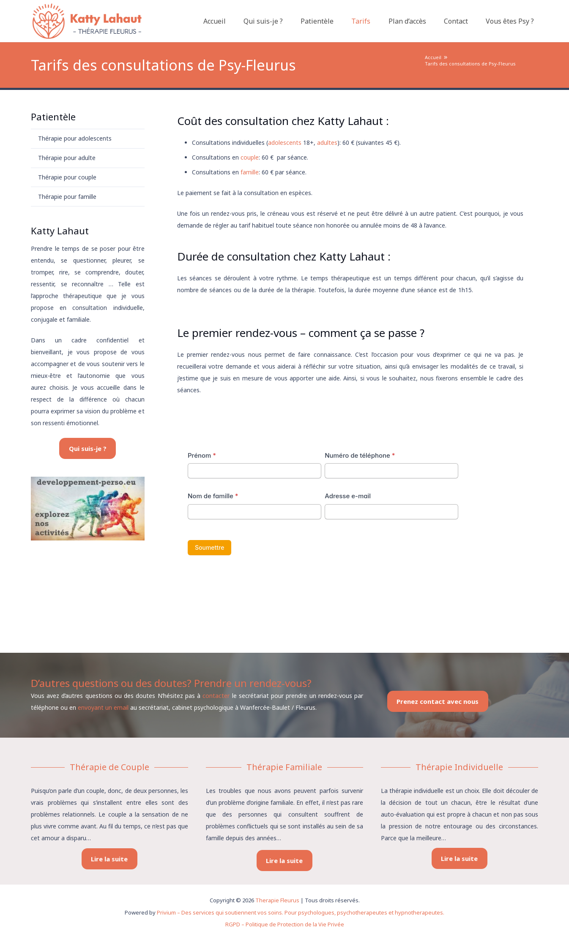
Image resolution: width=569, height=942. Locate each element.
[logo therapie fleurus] (86, 21)
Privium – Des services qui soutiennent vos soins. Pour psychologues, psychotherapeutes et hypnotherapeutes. (300, 912)
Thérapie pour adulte (67, 158)
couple (250, 157)
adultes (327, 142)
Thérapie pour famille (67, 197)
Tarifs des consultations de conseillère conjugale (244, 411)
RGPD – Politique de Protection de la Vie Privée (284, 924)
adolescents (284, 142)
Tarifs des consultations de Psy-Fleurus (470, 63)
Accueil (433, 57)
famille (250, 172)
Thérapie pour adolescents (75, 138)
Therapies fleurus (200, 623)
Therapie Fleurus (277, 900)
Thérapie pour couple (67, 177)
